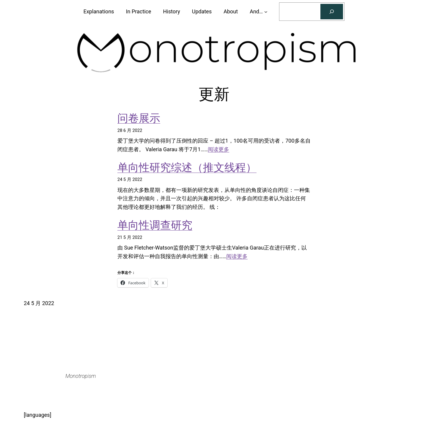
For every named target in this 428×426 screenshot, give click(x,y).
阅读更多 (218, 149)
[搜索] (331, 11)
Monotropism (80, 376)
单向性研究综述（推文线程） (187, 167)
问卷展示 (138, 118)
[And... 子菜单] (266, 11)
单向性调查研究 (154, 225)
